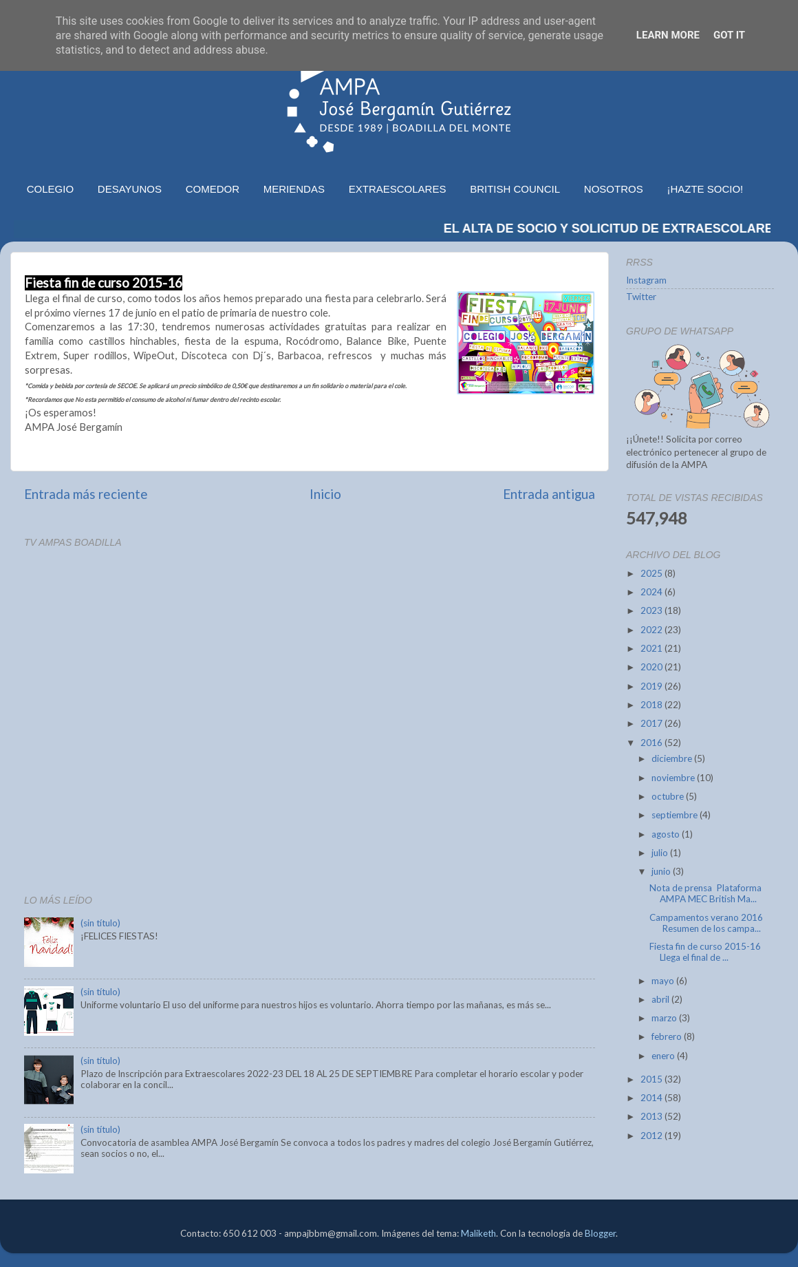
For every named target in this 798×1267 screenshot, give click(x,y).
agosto (666, 834)
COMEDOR (212, 189)
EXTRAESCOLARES (397, 189)
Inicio (325, 494)
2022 (652, 629)
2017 (652, 723)
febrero (667, 1036)
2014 (652, 1097)
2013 (652, 1116)
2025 (652, 573)
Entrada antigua (549, 494)
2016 (652, 742)
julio (660, 852)
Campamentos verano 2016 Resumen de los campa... (706, 923)
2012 (652, 1135)
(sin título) (100, 922)
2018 (652, 704)
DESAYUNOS (130, 189)
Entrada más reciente (86, 494)
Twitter (641, 296)
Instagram (646, 280)
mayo (663, 980)
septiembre (675, 814)
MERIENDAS (294, 189)
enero (664, 1055)
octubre (668, 796)
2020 (652, 666)
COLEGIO (50, 189)
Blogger (600, 1233)
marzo (665, 1017)
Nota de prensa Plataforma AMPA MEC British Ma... (705, 893)
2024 (652, 591)
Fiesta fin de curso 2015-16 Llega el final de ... (705, 952)
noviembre (674, 777)
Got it (729, 35)
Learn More (668, 35)
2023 (652, 610)
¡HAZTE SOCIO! (705, 189)
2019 (652, 686)
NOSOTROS (613, 189)
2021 (652, 648)
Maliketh (478, 1233)
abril (661, 999)
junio (662, 871)
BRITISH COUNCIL (515, 189)
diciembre (672, 758)
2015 (652, 1079)
